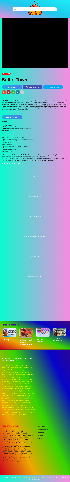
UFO (18, 453)
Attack (20, 446)
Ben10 (8, 457)
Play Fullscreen (12, 117)
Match (20, 439)
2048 (31, 453)
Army (4, 450)
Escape (9, 461)
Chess (13, 453)
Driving (18, 435)
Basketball (27, 446)
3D (3, 432)
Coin (4, 461)
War (10, 443)
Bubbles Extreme (39, 341)
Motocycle (13, 446)
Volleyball (25, 453)
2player (18, 432)
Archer (23, 450)
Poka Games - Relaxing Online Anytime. (33, 477)
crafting (5, 443)
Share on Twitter (53, 87)
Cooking (5, 446)
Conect (10, 450)
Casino (19, 457)
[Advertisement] (16, 312)
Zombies (30, 435)
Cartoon (28, 443)
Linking (16, 461)
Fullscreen (12, 87)
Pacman (29, 450)
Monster (21, 443)
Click (10, 439)
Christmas (26, 457)
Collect (5, 435)
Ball (15, 439)
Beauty (16, 450)
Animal (26, 439)
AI (3, 457)
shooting (6, 73)
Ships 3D (6, 340)
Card (15, 443)
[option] (10, 334)
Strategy (24, 432)
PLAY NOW (35, 15)
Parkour (22, 461)
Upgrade (11, 435)
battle (8, 432)
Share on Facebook (32, 87)
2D (13, 432)
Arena (24, 435)
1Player (5, 439)
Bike (13, 457)
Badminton (6, 453)
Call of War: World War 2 (58, 339)
